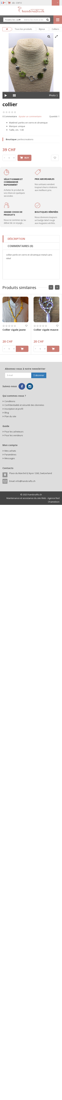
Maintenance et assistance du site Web (26, 498)
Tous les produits (23, 29)
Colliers (55, 29)
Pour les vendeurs (13, 435)
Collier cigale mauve (46, 329)
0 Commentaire (9, 116)
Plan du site (10, 416)
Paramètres (10, 454)
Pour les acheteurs (13, 431)
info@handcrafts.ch (25, 481)
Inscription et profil (13, 408)
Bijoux (42, 29)
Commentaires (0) (20, 246)
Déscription (16, 239)
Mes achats (10, 450)
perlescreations (25, 139)
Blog (6, 412)
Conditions (9, 401)
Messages (9, 458)
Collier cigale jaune (14, 329)
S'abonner (38, 375)
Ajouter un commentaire (30, 116)
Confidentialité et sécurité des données (24, 405)
